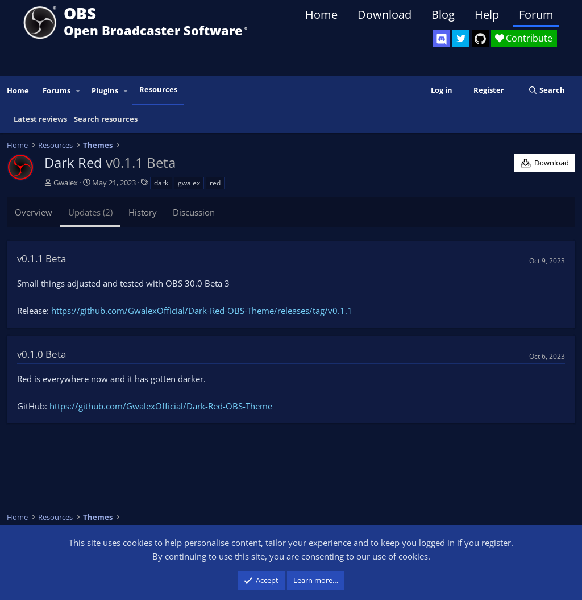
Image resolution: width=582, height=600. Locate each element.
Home (321, 14)
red (215, 183)
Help (487, 14)
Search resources (106, 119)
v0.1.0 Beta (41, 354)
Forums (56, 90)
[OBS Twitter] (460, 38)
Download (384, 14)
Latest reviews (40, 119)
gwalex (189, 183)
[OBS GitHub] (480, 38)
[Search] (546, 90)
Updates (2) (90, 212)
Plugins (105, 90)
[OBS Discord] (441, 38)
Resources (158, 89)
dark (161, 183)
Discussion (194, 212)
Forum (536, 14)
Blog (443, 14)
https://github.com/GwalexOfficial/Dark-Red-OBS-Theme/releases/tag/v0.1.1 (201, 310)
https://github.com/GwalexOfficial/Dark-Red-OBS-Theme (160, 406)
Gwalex (65, 182)
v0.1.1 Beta (41, 258)
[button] (78, 91)
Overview (33, 212)
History (142, 212)
